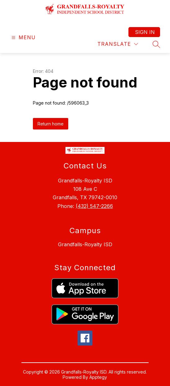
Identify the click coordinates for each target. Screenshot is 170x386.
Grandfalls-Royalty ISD (85, 244)
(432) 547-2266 (94, 206)
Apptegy (98, 377)
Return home (51, 123)
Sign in (145, 32)
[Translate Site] (118, 44)
